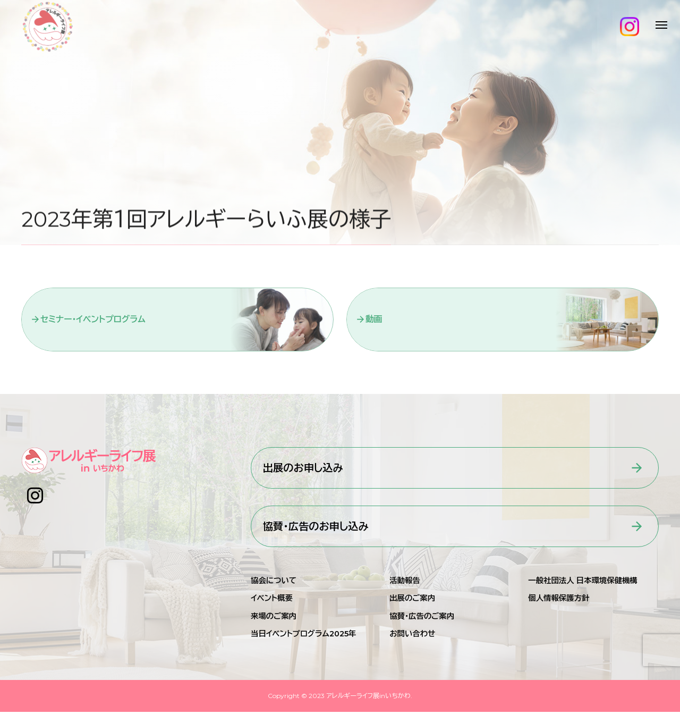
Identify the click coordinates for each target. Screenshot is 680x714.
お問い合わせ (412, 636)
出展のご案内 (412, 601)
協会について (273, 582)
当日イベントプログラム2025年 (303, 636)
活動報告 (404, 582)
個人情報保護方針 (558, 601)
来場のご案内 (273, 618)
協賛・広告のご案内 (421, 618)
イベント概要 (272, 601)
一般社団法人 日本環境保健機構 (582, 582)
